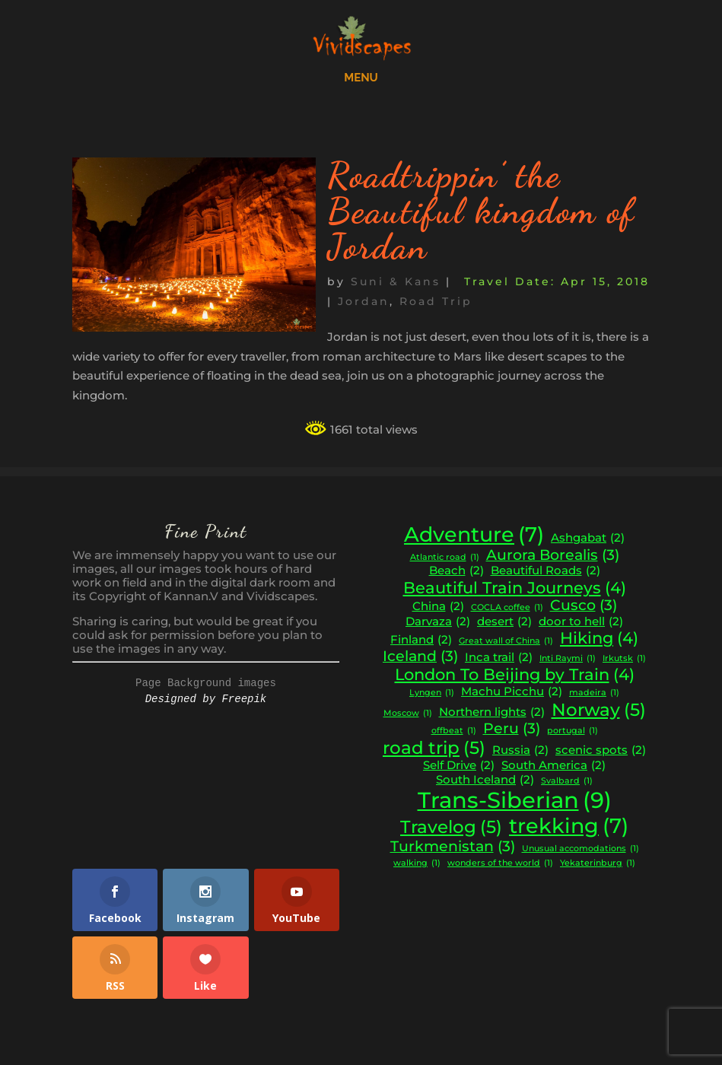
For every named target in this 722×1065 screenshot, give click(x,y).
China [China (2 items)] (438, 606)
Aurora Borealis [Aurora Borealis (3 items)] (552, 555)
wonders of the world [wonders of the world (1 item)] (500, 864)
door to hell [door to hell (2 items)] (581, 622)
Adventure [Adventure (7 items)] (474, 535)
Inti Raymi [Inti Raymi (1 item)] (567, 659)
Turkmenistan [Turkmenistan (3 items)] (452, 846)
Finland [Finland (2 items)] (421, 640)
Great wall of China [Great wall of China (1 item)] (506, 642)
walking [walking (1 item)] (417, 864)
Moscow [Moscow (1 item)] (407, 714)
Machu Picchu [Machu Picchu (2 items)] (511, 692)
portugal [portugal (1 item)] (572, 731)
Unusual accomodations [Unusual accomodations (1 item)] (580, 849)
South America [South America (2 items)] (553, 765)
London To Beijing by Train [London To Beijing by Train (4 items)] (515, 675)
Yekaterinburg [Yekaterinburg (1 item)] (597, 864)
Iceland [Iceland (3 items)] (420, 656)
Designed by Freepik (206, 699)
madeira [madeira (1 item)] (594, 693)
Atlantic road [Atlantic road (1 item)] (444, 558)
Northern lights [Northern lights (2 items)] (492, 712)
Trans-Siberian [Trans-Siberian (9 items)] (515, 800)
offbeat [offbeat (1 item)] (453, 731)
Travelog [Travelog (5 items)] (451, 827)
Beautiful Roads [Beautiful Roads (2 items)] (545, 571)
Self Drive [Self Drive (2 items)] (459, 765)
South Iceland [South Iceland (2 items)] (485, 780)
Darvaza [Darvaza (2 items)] (438, 622)
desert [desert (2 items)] (504, 622)
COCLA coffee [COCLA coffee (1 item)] (507, 608)
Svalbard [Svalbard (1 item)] (567, 782)
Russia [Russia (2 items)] (520, 750)
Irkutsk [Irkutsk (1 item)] (624, 659)
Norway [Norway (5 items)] (599, 709)
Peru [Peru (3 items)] (511, 728)
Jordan (364, 301)
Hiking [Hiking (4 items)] (599, 638)
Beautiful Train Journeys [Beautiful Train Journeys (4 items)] (514, 588)
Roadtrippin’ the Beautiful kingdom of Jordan (481, 211)
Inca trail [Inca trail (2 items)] (499, 657)
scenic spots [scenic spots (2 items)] (600, 750)
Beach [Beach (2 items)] (456, 571)
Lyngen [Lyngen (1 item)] (431, 693)
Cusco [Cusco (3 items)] (583, 605)
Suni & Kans (396, 281)
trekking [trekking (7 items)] (568, 826)
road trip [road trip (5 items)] (434, 747)
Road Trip (435, 301)
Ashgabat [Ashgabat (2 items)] (588, 538)
